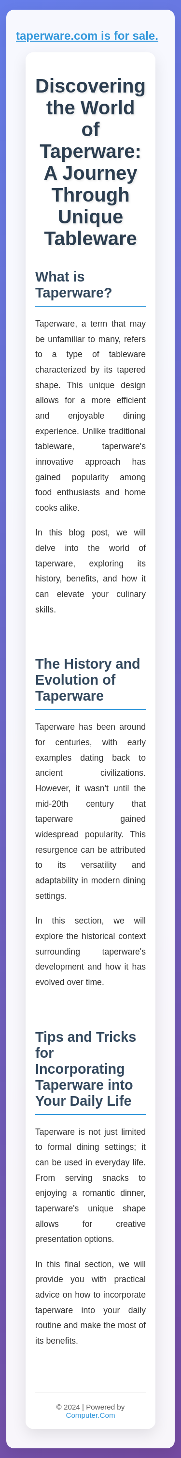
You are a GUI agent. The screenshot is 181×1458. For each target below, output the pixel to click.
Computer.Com (90, 1415)
